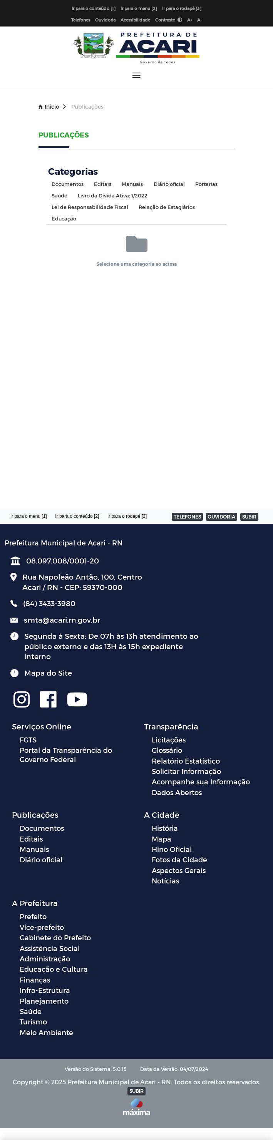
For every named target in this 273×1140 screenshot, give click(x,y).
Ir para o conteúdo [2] (77, 516)
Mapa (161, 839)
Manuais (34, 849)
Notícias (165, 881)
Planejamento (44, 1001)
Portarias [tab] (206, 184)
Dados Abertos (177, 792)
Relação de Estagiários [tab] (167, 207)
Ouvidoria (105, 19)
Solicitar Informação (186, 771)
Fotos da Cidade (179, 859)
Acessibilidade (135, 19)
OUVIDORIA (221, 516)
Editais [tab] (102, 184)
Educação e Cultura (54, 969)
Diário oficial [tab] (169, 184)
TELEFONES (187, 516)
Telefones (80, 19)
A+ (189, 19)
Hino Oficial (172, 849)
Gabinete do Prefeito (55, 937)
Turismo (33, 1021)
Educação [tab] (64, 218)
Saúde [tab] (59, 195)
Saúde (31, 1011)
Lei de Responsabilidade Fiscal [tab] (90, 207)
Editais (31, 839)
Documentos (42, 828)
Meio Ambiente (46, 1032)
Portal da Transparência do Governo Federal (66, 754)
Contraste (168, 19)
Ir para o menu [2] (139, 8)
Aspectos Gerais (179, 870)
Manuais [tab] (132, 184)
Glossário (167, 750)
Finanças (35, 980)
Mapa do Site (48, 672)
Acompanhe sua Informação (201, 781)
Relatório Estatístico (186, 761)
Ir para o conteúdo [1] (94, 8)
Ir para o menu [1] (28, 516)
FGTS (28, 740)
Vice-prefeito (42, 927)
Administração (45, 958)
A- (199, 19)
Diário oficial (41, 859)
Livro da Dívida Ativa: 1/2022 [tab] (112, 195)
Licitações (169, 740)
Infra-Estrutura (45, 990)
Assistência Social (50, 948)
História (165, 828)
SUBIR (249, 516)
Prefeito (33, 916)
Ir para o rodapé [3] (181, 8)
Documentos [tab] (68, 184)
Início (52, 106)
